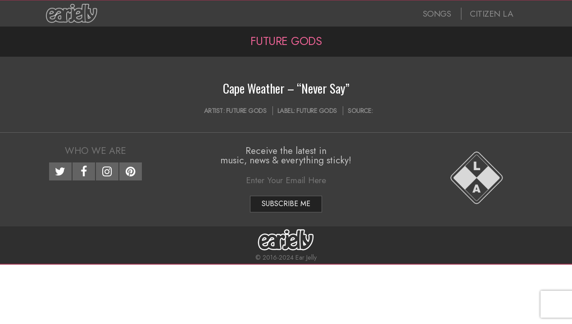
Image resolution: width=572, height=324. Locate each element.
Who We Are (95, 151)
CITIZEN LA (491, 14)
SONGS (437, 14)
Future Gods (246, 110)
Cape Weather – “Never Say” (286, 88)
